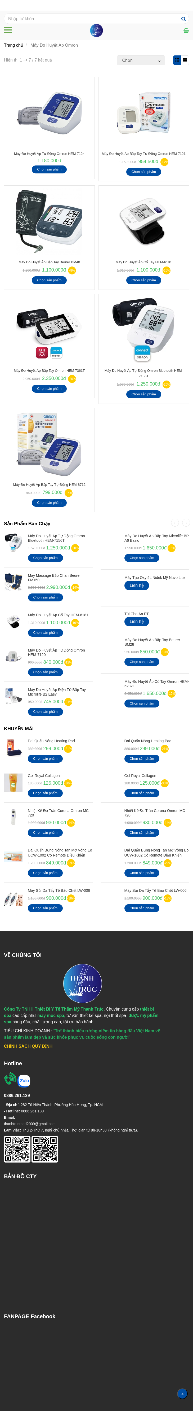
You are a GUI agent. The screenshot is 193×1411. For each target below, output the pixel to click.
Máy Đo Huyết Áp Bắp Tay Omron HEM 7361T (49, 371)
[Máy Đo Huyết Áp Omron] (186, 30)
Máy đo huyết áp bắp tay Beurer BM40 (49, 262)
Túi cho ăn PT (136, 614)
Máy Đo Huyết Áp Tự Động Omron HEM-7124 (49, 154)
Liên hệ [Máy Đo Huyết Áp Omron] (137, 585)
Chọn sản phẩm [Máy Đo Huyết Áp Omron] (49, 169)
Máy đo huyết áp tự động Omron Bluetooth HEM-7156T (56, 538)
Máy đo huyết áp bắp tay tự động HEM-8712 (49, 485)
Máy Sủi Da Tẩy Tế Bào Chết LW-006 (59, 890)
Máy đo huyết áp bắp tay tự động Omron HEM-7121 (144, 154)
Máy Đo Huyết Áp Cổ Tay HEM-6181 (144, 262)
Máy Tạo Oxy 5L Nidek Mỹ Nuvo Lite (154, 577)
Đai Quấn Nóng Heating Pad (51, 741)
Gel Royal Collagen (44, 776)
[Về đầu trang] (182, 1393)
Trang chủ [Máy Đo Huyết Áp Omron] (13, 45)
